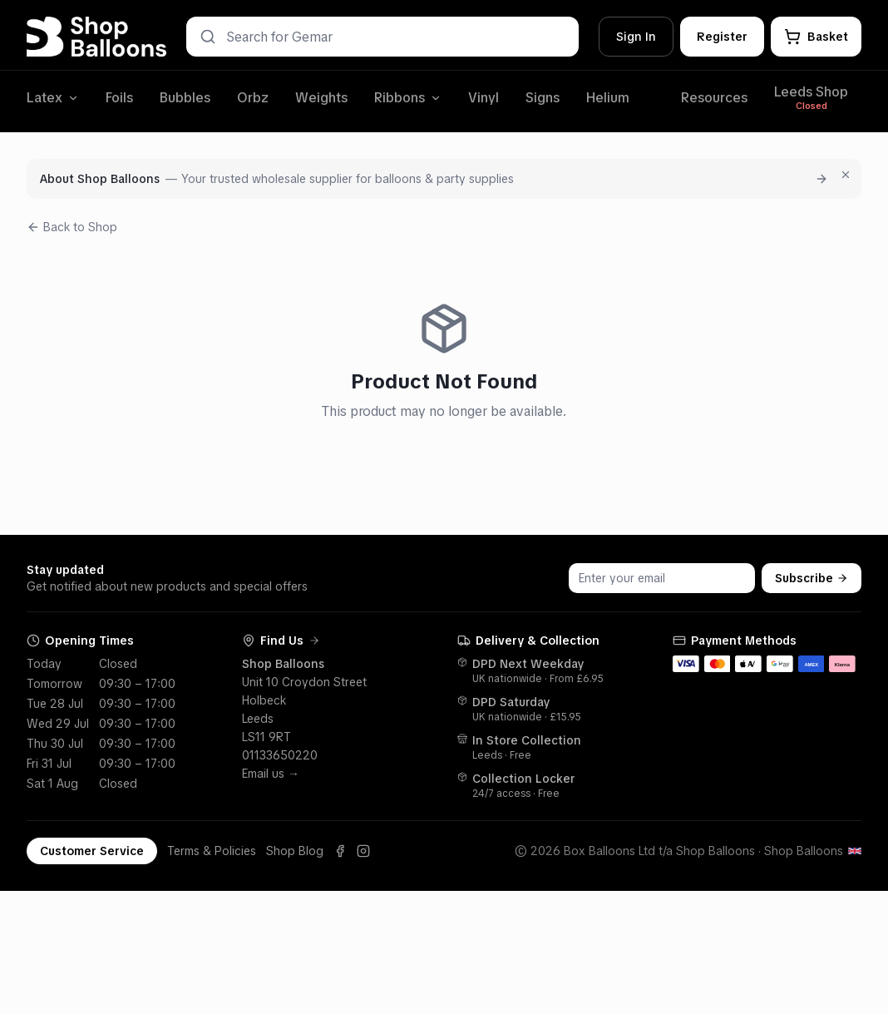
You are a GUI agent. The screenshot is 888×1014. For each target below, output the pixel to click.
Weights (321, 97)
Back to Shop (72, 227)
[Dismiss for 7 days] (845, 175)
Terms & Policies (211, 850)
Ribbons (408, 97)
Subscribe (811, 578)
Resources (714, 97)
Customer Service (92, 850)
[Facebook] (340, 851)
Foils (119, 97)
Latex (53, 97)
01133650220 (280, 755)
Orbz (253, 97)
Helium (607, 97)
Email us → (270, 773)
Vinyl (483, 97)
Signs (542, 97)
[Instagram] (363, 851)
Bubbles (185, 97)
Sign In (636, 36)
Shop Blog (294, 850)
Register (722, 36)
